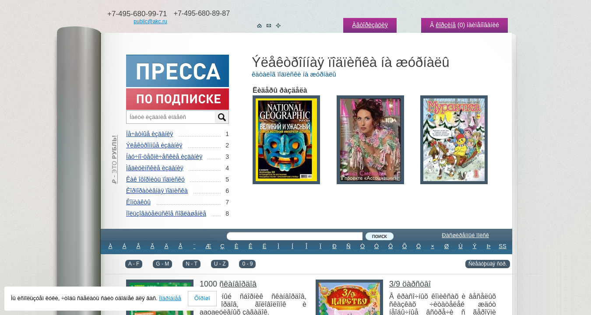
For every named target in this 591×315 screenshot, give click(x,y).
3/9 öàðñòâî (410, 284)
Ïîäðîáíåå (170, 298)
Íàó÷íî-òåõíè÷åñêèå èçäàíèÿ (164, 156)
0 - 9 (247, 264)
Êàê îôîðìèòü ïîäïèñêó (155, 179)
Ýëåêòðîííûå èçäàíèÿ (154, 145)
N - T (191, 264)
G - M (162, 264)
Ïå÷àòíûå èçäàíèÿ (149, 133)
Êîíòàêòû (138, 202)
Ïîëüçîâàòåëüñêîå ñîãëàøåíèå (166, 213)
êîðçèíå (446, 24)
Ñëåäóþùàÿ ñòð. (487, 264)
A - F (133, 264)
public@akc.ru (150, 21)
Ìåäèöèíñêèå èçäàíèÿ (154, 168)
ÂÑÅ (306, 258)
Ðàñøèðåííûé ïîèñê (465, 235)
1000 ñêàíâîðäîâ (228, 284)
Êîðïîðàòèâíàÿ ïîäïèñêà (157, 190)
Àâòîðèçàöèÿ (370, 24)
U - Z (220, 264)
